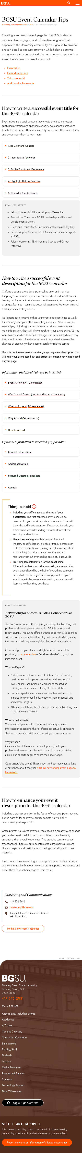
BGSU (32, 24)
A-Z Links (7, 1025)
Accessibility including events (18, 1013)
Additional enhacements (20, 83)
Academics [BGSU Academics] (8, 1019)
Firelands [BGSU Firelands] (7, 1055)
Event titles (13, 68)
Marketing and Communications (14, 24)
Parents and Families (13, 1073)
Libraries (7, 1061)
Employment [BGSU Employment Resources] (9, 1043)
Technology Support (13, 1085)
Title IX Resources (12, 1091)
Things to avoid (16, 78)
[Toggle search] (68, 3)
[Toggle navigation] (77, 3)
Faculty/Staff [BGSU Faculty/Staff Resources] (9, 1049)
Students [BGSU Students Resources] (7, 1079)
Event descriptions (17, 73)
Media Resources (11, 1067)
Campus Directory (12, 1031)
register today (28, 654)
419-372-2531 (13, 998)
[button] (32, 3)
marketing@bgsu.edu (21, 907)
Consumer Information (14, 1037)
